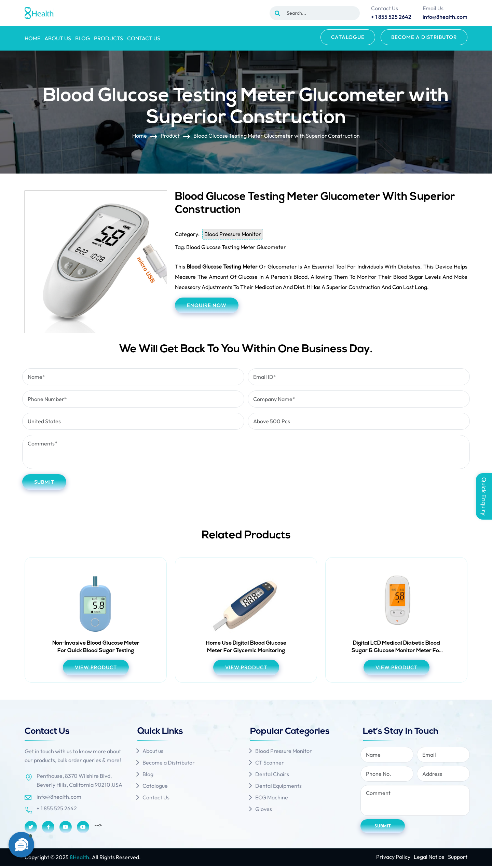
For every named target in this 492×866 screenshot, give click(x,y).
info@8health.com (59, 796)
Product (170, 136)
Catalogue (348, 37)
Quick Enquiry (484, 496)
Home (32, 38)
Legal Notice (429, 856)
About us (57, 38)
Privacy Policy (393, 856)
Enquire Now (207, 305)
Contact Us (143, 38)
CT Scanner (269, 762)
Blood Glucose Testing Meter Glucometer (236, 247)
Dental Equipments (278, 785)
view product (96, 667)
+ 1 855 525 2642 (57, 808)
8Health (79, 857)
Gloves (263, 809)
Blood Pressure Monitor (232, 234)
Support (457, 856)
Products (108, 38)
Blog (82, 38)
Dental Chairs (272, 774)
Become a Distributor (424, 37)
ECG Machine (271, 797)
